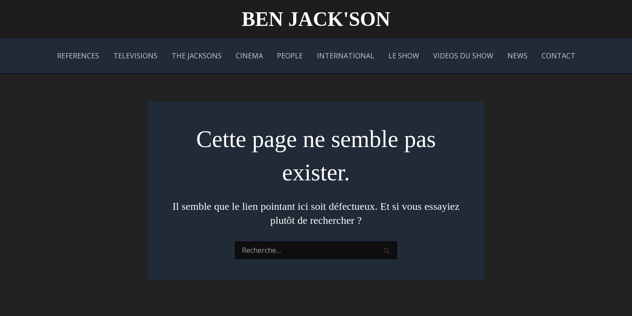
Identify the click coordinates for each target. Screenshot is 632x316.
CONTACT (558, 56)
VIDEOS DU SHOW (463, 56)
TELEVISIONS (135, 56)
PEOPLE (290, 56)
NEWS (517, 56)
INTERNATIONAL (345, 56)
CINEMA (249, 56)
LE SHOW (403, 56)
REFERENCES (78, 56)
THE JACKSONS (197, 56)
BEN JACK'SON (316, 19)
